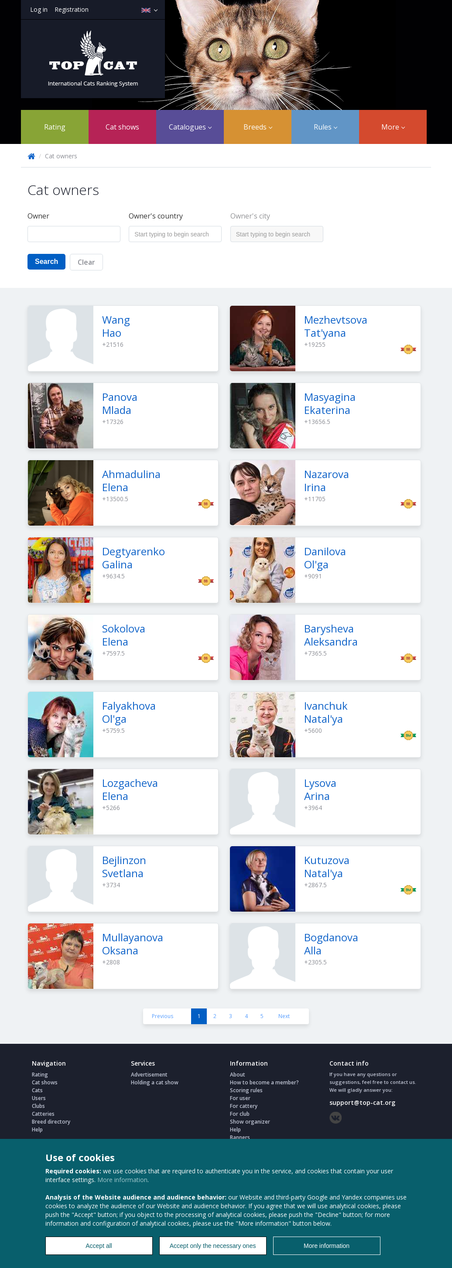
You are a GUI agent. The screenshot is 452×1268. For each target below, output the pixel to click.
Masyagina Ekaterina (330, 403)
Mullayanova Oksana (132, 943)
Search (46, 261)
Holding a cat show (154, 1082)
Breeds (257, 127)
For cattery (243, 1106)
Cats (37, 1090)
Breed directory (51, 1121)
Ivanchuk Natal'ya (326, 712)
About (237, 1074)
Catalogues (190, 127)
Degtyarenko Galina (133, 557)
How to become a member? (264, 1082)
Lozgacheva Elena (130, 789)
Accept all (99, 1245)
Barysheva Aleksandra (331, 635)
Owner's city (250, 215)
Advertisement (149, 1074)
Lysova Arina (320, 789)
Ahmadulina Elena (131, 480)
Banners (240, 1137)
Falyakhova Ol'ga (129, 712)
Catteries (43, 1114)
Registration (72, 9)
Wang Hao (116, 326)
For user (240, 1098)
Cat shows (122, 127)
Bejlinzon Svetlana (124, 866)
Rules (325, 127)
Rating (54, 127)
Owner (38, 215)
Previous (162, 1016)
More (393, 127)
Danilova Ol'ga (325, 557)
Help (37, 1129)
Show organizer (250, 1121)
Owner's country (156, 215)
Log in (39, 9)
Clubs (38, 1106)
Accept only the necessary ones (213, 1245)
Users (39, 1098)
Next (284, 1016)
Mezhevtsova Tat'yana (335, 326)
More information (122, 1180)
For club (240, 1114)
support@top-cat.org (362, 1102)
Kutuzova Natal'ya (326, 866)
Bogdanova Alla (331, 943)
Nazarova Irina (326, 480)
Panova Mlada (119, 403)
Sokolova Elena (123, 635)
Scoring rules (246, 1090)
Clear (86, 262)
